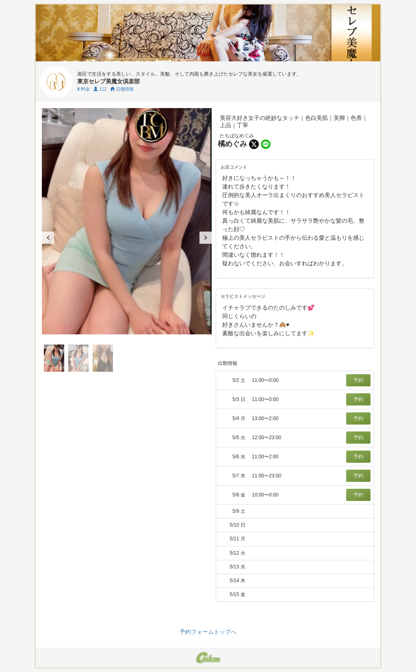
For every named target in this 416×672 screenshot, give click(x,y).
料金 (83, 89)
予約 (358, 380)
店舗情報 (122, 89)
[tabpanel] (127, 221)
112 (99, 89)
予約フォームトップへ (208, 632)
